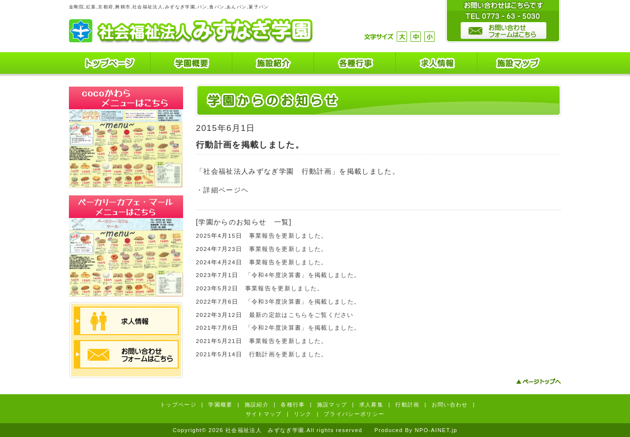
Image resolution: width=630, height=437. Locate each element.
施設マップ (518, 64)
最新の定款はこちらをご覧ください (301, 315)
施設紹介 (273, 64)
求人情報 (436, 64)
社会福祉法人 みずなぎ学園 (191, 31)
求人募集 (371, 404)
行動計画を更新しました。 (288, 354)
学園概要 (191, 64)
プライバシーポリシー (354, 414)
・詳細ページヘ (222, 190)
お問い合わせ (450, 404)
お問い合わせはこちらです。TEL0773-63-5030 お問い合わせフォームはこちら (503, 22)
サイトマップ (264, 414)
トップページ (110, 64)
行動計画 (407, 404)
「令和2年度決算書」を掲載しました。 (302, 328)
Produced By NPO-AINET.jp (416, 430)
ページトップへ (538, 381)
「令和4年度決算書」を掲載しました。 (302, 275)
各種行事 (355, 64)
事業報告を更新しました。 (288, 236)
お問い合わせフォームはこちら (126, 354)
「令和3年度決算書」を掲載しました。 (302, 302)
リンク (303, 414)
